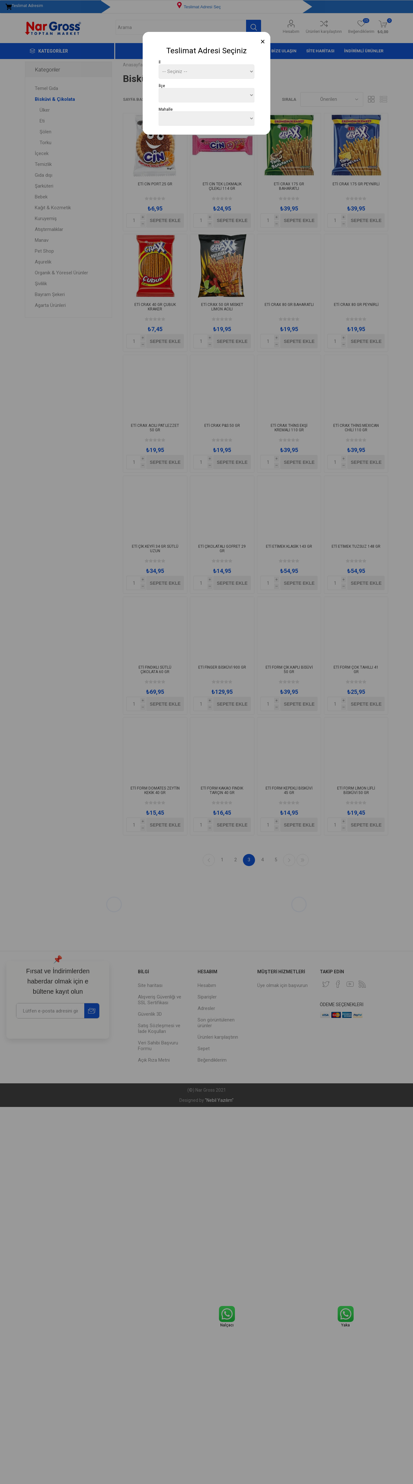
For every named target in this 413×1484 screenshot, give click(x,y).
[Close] (262, 41)
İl (160, 62)
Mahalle (166, 109)
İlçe (162, 86)
